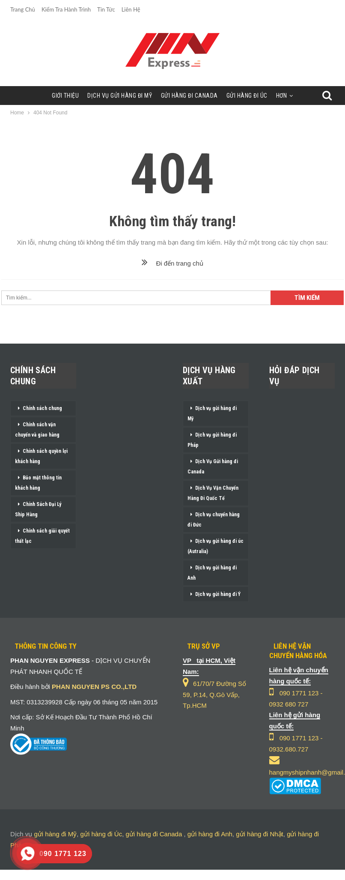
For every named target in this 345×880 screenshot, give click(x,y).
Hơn (281, 95)
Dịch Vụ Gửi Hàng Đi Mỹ (119, 95)
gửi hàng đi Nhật (259, 834)
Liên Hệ (131, 9)
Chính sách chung (42, 408)
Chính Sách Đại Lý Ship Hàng (38, 509)
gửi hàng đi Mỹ (55, 834)
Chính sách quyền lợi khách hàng (41, 456)
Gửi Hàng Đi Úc (247, 95)
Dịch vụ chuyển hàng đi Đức (213, 520)
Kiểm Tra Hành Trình (66, 9)
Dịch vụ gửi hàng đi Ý (218, 594)
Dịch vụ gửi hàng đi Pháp (212, 440)
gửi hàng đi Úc (101, 834)
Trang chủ (22, 9)
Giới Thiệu (65, 95)
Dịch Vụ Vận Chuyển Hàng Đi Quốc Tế (212, 493)
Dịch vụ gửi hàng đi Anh (212, 573)
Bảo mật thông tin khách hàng (38, 483)
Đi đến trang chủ (172, 263)
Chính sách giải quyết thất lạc (42, 536)
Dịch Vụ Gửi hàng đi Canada (212, 466)
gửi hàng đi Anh (209, 834)
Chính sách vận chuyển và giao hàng (37, 430)
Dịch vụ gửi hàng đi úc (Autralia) (215, 546)
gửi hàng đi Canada (153, 834)
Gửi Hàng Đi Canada (189, 95)
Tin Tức (106, 9)
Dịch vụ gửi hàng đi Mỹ (212, 413)
